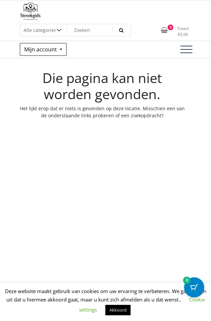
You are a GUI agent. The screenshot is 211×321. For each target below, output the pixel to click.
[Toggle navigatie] (186, 49)
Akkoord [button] (118, 310)
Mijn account (41, 49)
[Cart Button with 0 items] (194, 287)
